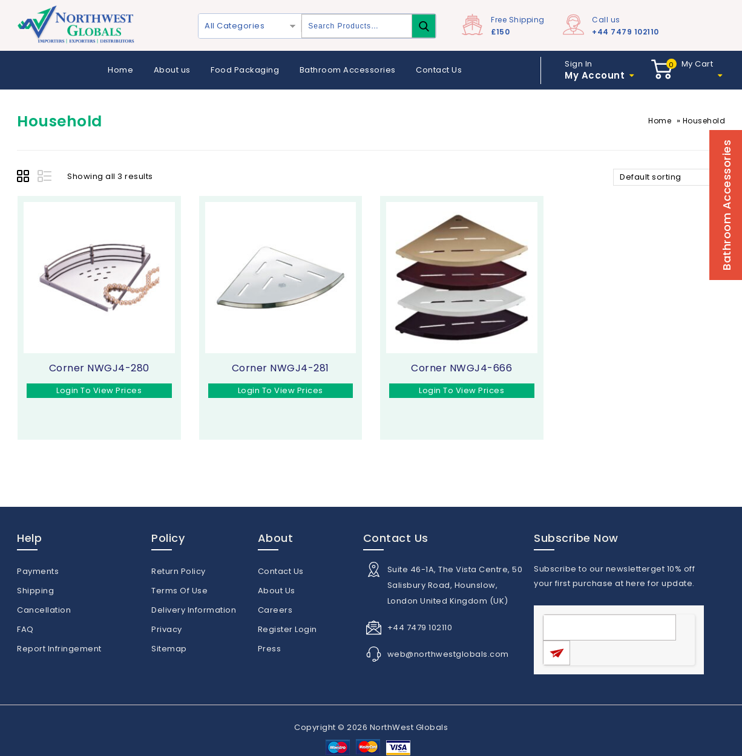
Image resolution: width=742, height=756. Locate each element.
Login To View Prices (99, 390)
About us (172, 70)
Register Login (287, 629)
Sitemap (169, 648)
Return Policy (178, 571)
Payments (38, 571)
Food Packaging (245, 70)
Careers (275, 610)
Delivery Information (193, 610)
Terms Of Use (179, 590)
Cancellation (44, 610)
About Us (276, 590)
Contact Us (439, 70)
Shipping (35, 590)
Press (269, 648)
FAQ (25, 629)
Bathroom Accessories (348, 70)
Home (120, 70)
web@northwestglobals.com (448, 654)
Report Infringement (59, 648)
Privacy (166, 629)
